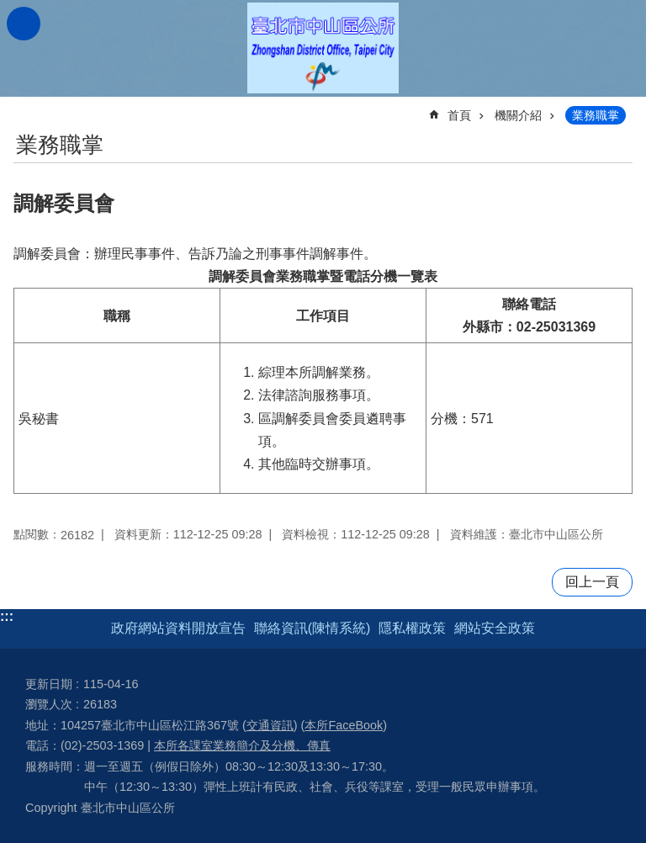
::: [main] (24, 108)
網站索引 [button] (23, 23)
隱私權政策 (412, 628)
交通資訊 (270, 725)
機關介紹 (518, 115)
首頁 (459, 115)
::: (6, 616)
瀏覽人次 (48, 704)
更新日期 (48, 684)
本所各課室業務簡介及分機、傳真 (242, 745)
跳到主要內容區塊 (8, 8)
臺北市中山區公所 (323, 48)
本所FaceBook (343, 725)
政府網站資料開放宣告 (178, 628)
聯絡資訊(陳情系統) (312, 628)
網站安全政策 (494, 628)
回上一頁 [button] (592, 582)
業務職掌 (595, 115)
